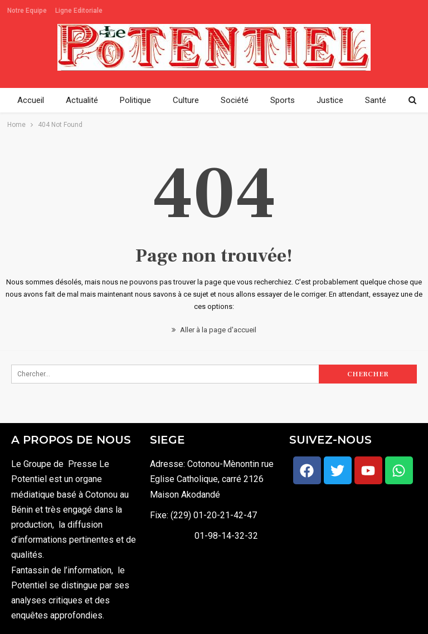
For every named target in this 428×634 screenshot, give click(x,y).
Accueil (30, 100)
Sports (282, 100)
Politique (135, 100)
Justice (330, 100)
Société (235, 100)
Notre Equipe (27, 10)
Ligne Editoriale (79, 10)
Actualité (82, 100)
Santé (375, 100)
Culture (186, 100)
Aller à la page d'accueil (214, 330)
